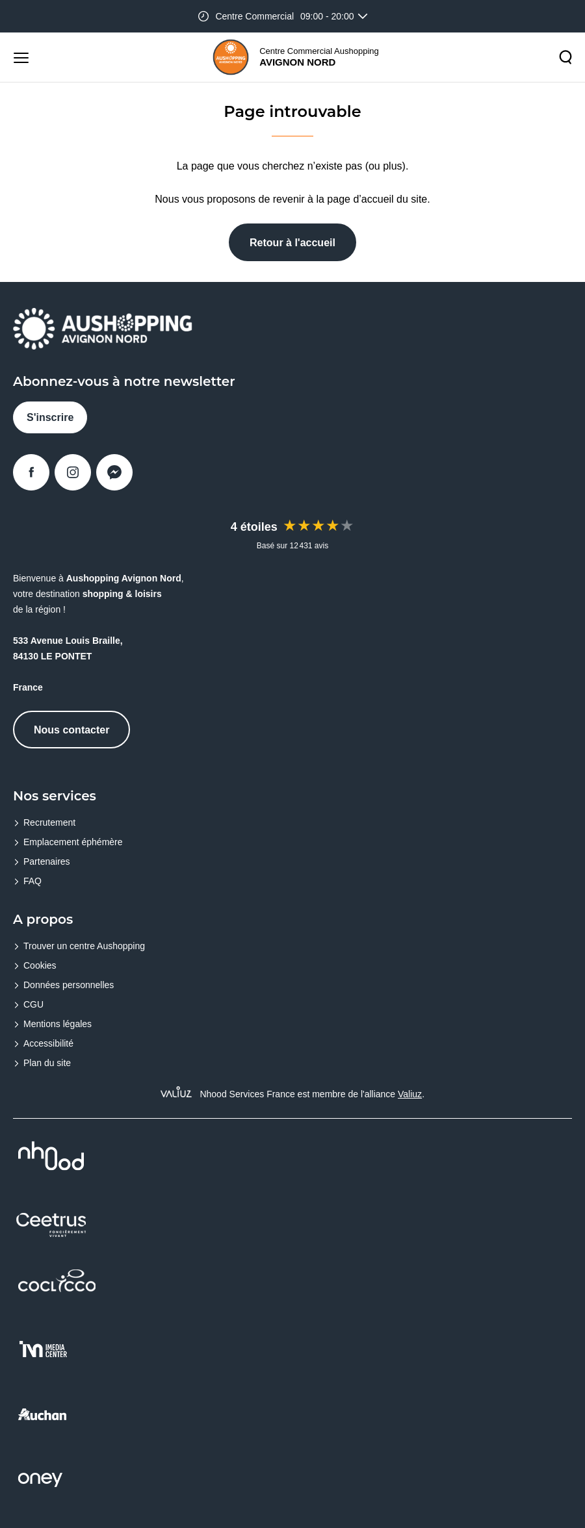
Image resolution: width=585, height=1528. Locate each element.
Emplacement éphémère (73, 842)
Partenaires (46, 861)
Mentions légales (57, 1024)
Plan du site (47, 1063)
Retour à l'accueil (292, 242)
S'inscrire (50, 417)
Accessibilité (48, 1043)
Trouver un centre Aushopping (84, 946)
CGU (33, 1004)
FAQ (32, 881)
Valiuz (410, 1094)
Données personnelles (68, 985)
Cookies (40, 965)
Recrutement (49, 822)
